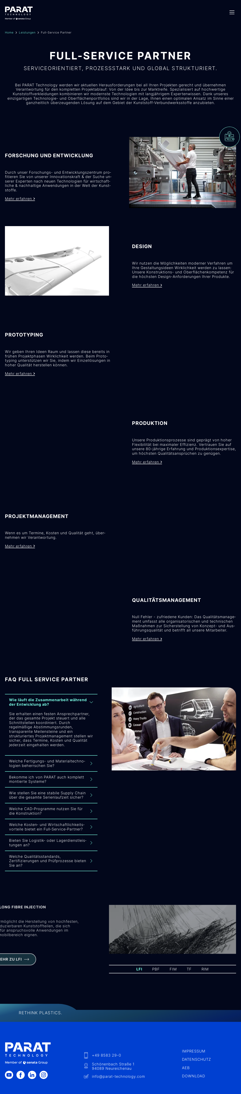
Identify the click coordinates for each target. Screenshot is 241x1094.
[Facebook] (22, 1069)
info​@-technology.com (118, 1071)
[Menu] (232, 12)
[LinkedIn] (33, 1069)
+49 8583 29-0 (106, 1050)
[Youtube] (10, 1069)
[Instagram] (45, 1069)
